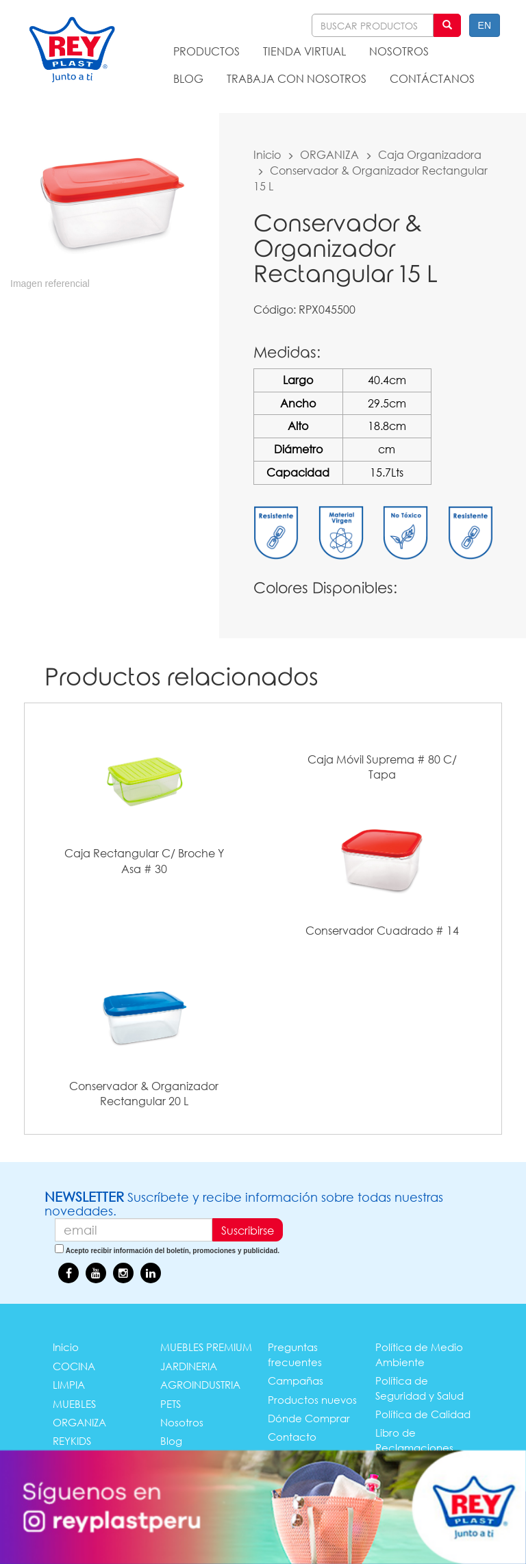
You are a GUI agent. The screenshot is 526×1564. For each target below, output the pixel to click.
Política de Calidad (423, 1414)
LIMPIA (69, 1384)
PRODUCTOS (206, 51)
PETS (170, 1404)
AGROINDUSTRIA (200, 1384)
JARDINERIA (188, 1366)
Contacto (292, 1436)
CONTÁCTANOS (432, 78)
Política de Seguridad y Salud (419, 1388)
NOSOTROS (399, 51)
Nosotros (181, 1422)
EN (484, 25)
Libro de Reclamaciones (414, 1440)
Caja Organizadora (429, 154)
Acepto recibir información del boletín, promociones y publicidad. (172, 1250)
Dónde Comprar (309, 1418)
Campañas (295, 1380)
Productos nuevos (312, 1400)
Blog (171, 1441)
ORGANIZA (329, 154)
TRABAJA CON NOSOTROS (296, 78)
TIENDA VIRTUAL (304, 51)
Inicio (267, 154)
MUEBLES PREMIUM (206, 1347)
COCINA (74, 1366)
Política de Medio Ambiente (419, 1354)
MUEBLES (74, 1404)
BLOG (188, 78)
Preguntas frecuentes (295, 1354)
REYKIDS (72, 1441)
